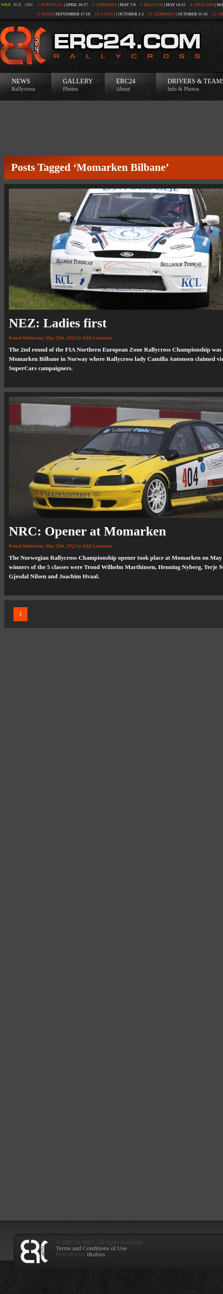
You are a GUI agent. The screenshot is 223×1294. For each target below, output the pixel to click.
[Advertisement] (111, 1100)
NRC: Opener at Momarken (87, 531)
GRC (29, 4)
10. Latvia (105, 14)
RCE (18, 4)
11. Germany (162, 14)
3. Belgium (151, 4)
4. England (202, 4)
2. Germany (104, 4)
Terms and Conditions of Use (91, 1248)
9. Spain (45, 14)
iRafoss (96, 1254)
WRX (6, 4)
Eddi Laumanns (97, 337)
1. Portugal (50, 4)
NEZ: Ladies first (58, 323)
